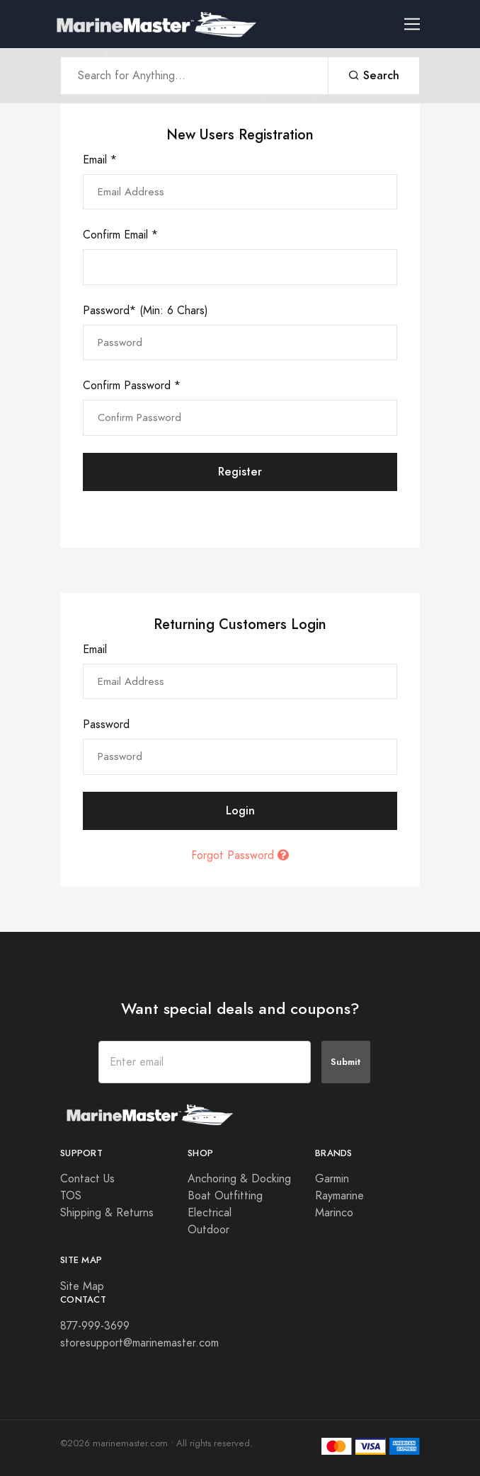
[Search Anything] (194, 76)
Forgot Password (240, 855)
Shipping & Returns (107, 1213)
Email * (100, 160)
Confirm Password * (132, 385)
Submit (346, 1061)
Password (106, 724)
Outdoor (208, 1230)
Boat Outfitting (225, 1196)
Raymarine (339, 1196)
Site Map (82, 1286)
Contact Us (87, 1179)
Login (240, 810)
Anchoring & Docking (239, 1179)
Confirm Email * (120, 235)
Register (240, 471)
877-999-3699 (95, 1326)
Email (95, 649)
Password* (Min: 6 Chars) (145, 310)
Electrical (210, 1213)
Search (373, 75)
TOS (70, 1196)
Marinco (334, 1213)
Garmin (332, 1179)
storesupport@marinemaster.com (139, 1343)
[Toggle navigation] (418, 24)
